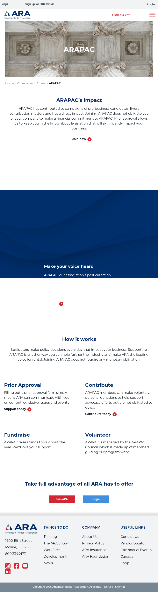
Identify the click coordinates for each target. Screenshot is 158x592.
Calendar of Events (136, 550)
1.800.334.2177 (121, 15)
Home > (10, 83)
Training (50, 537)
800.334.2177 (15, 554)
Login (151, 4)
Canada (127, 556)
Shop (125, 563)
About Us (90, 537)
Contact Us (130, 537)
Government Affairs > (32, 83)
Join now (79, 139)
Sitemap (120, 587)
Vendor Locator (133, 543)
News (48, 563)
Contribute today (98, 414)
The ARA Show (56, 543)
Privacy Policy (93, 543)
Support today (15, 409)
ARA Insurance (94, 550)
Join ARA (62, 499)
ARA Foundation (95, 556)
